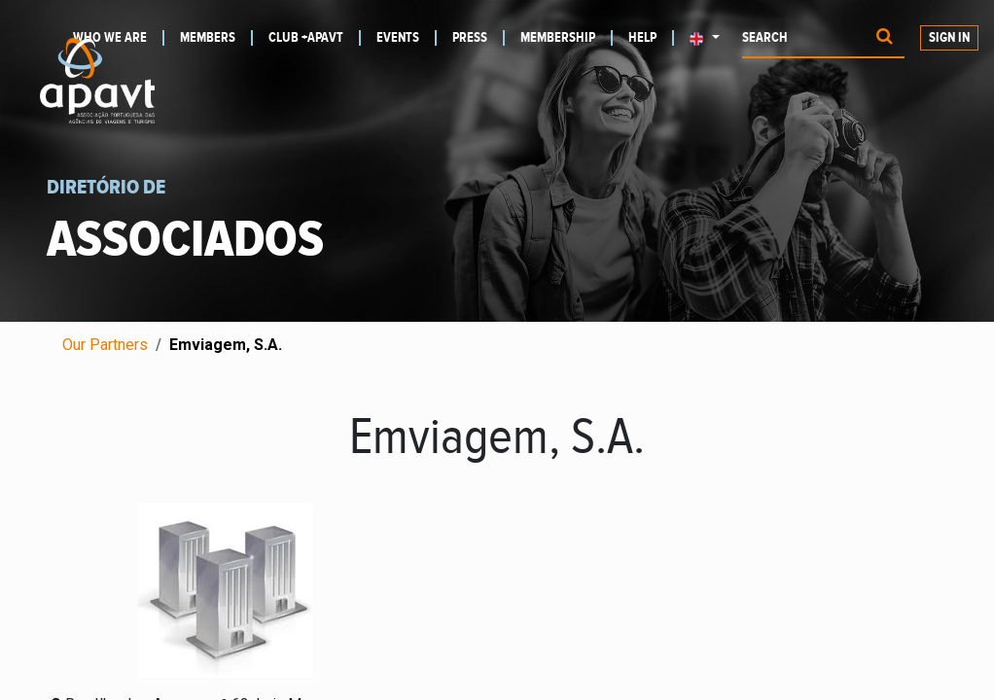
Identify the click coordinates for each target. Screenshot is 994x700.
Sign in (949, 38)
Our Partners (105, 344)
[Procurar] (885, 38)
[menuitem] (216, 38)
